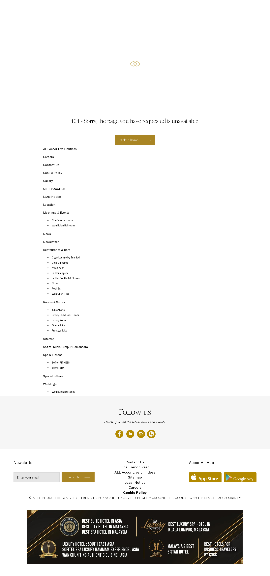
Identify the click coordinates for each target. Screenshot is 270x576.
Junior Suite (58, 309)
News (47, 234)
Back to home (128, 140)
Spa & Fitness (52, 355)
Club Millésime (60, 262)
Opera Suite (58, 325)
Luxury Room (59, 320)
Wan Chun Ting (60, 293)
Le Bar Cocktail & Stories (66, 278)
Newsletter (51, 242)
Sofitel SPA (58, 367)
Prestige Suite (59, 330)
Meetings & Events (196, 7)
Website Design (202, 498)
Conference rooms (63, 220)
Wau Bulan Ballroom (63, 225)
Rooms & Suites (119, 7)
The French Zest (135, 467)
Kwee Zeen (58, 267)
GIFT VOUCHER (222, 7)
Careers (48, 157)
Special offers (171, 7)
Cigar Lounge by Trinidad (66, 257)
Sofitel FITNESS (61, 362)
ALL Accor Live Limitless (60, 149)
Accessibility (229, 498)
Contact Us (51, 165)
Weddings (243, 7)
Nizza (55, 283)
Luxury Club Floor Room (65, 315)
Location (49, 205)
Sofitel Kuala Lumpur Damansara (65, 347)
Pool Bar (56, 288)
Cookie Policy (52, 173)
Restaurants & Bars (145, 7)
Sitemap (48, 339)
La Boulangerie (60, 273)
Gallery (48, 181)
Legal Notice (52, 197)
